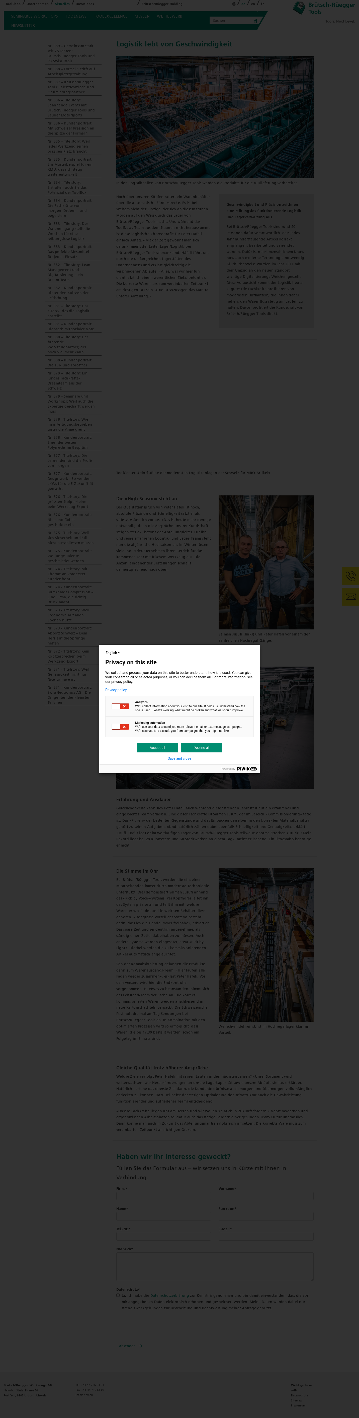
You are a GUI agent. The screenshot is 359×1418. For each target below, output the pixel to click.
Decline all (202, 748)
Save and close (179, 758)
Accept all (157, 748)
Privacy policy (116, 690)
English (113, 653)
